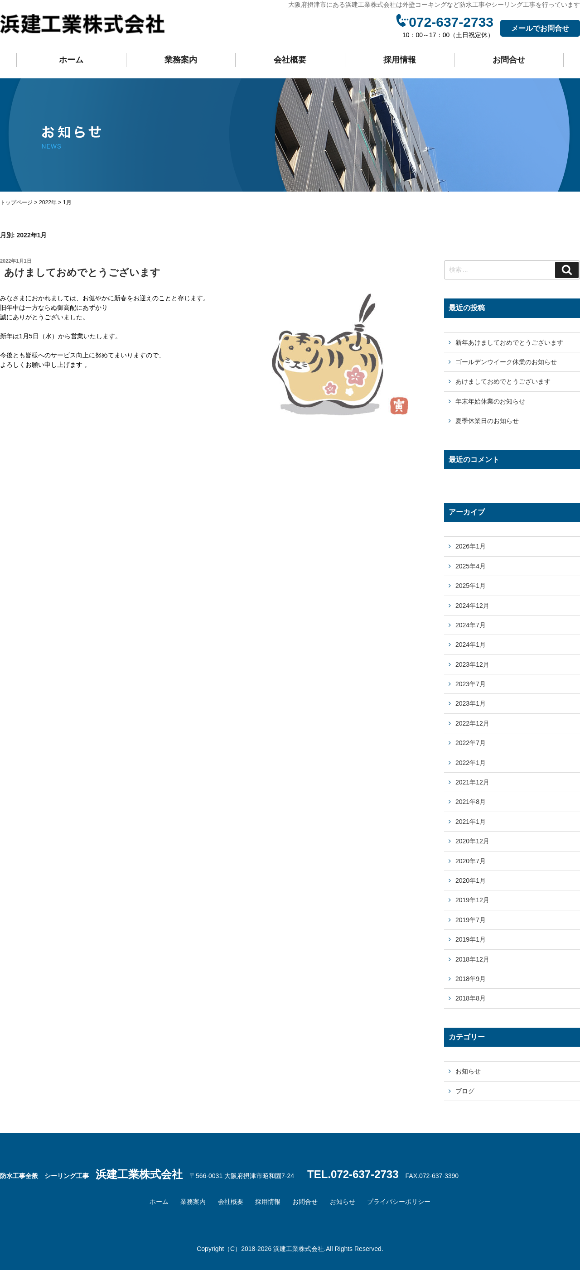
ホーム (71, 59)
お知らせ (468, 1071)
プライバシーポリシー (398, 1201)
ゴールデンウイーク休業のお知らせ (506, 362)
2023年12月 (472, 664)
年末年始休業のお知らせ (490, 401)
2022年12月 (472, 723)
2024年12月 (472, 605)
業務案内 (180, 59)
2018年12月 (472, 959)
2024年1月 (470, 644)
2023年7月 (470, 684)
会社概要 (290, 59)
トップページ (16, 202)
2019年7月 (470, 920)
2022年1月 (470, 762)
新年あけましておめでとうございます (509, 342)
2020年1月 (470, 880)
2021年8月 (470, 801)
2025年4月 (470, 566)
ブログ (464, 1091)
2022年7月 (470, 742)
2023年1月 (470, 703)
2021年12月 (472, 782)
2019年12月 (472, 900)
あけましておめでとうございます (82, 272)
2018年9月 (470, 978)
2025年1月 (470, 585)
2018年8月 (470, 998)
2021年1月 (470, 821)
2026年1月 (470, 546)
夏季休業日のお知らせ (487, 420)
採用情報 (399, 59)
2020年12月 (472, 841)
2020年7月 (470, 861)
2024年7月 (470, 625)
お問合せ (509, 59)
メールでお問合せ (540, 28)
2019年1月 (470, 939)
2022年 (48, 202)
